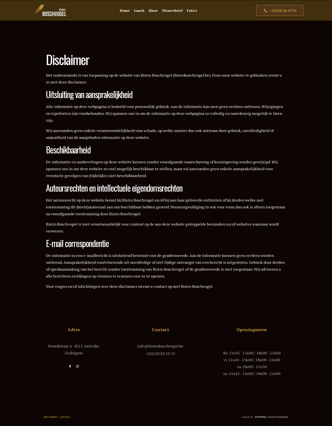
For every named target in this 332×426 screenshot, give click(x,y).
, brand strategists (264, 416)
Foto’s (192, 10)
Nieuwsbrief (172, 10)
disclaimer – (52, 417)
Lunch (139, 10)
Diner (153, 10)
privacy (65, 417)
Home (125, 10)
